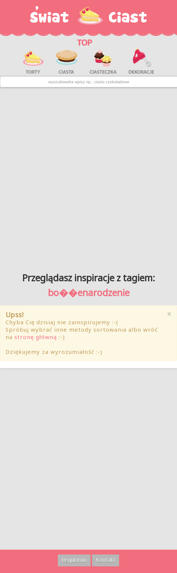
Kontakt (105, 559)
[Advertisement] (88, 177)
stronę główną (35, 337)
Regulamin (74, 559)
